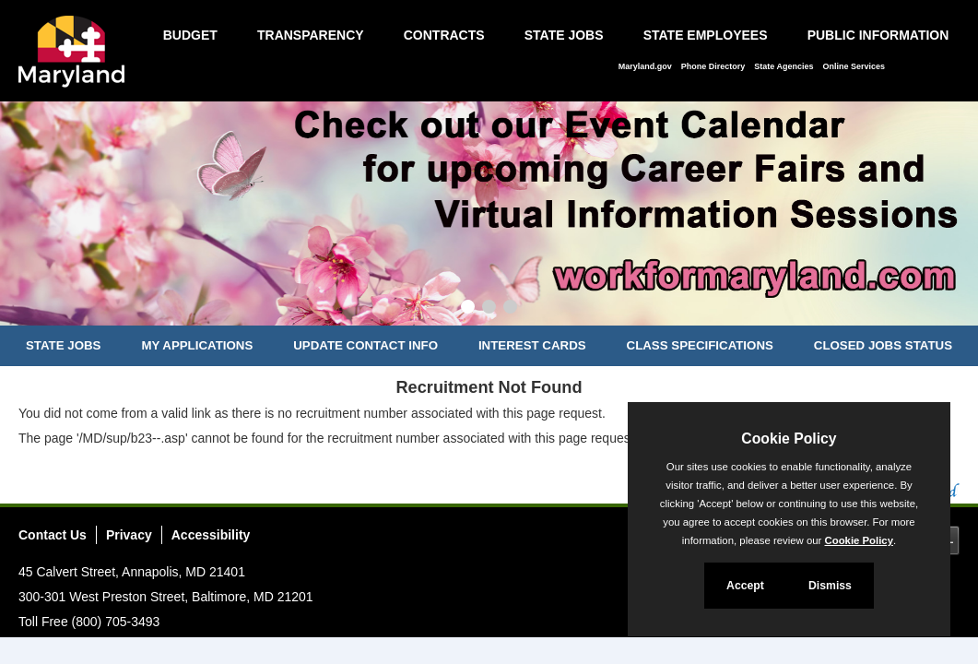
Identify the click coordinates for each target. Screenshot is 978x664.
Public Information (878, 35)
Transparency (310, 35)
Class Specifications (700, 345)
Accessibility (211, 535)
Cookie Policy (788, 438)
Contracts (444, 35)
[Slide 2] (489, 309)
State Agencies (783, 66)
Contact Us (52, 535)
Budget (190, 35)
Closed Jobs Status (883, 345)
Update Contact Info (365, 345)
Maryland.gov (645, 66)
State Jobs (564, 35)
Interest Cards (532, 345)
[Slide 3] (510, 309)
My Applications (197, 345)
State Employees (705, 35)
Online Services (853, 66)
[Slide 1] (468, 309)
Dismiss (830, 585)
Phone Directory (713, 66)
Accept (745, 585)
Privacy (129, 535)
